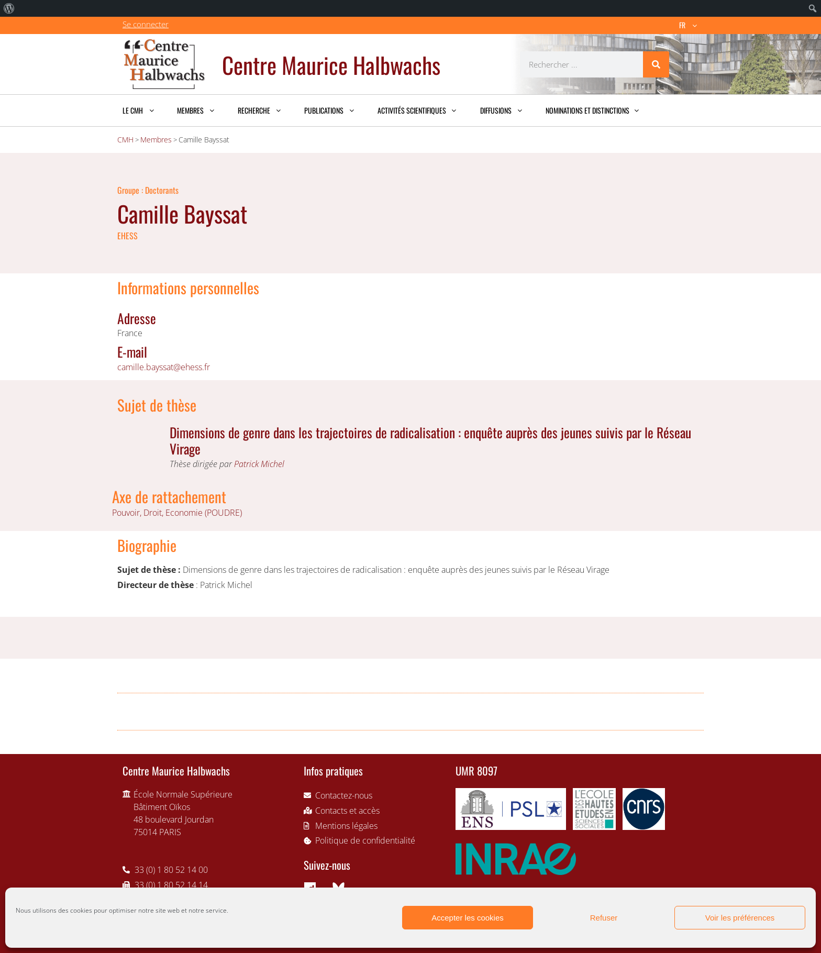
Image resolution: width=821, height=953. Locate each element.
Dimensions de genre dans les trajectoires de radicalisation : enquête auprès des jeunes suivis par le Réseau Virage (430, 440)
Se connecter (146, 24)
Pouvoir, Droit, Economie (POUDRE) (177, 512)
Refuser (604, 917)
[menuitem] (9, 8)
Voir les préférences (740, 917)
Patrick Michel (259, 464)
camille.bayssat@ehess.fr (163, 367)
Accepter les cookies (467, 917)
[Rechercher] (656, 64)
